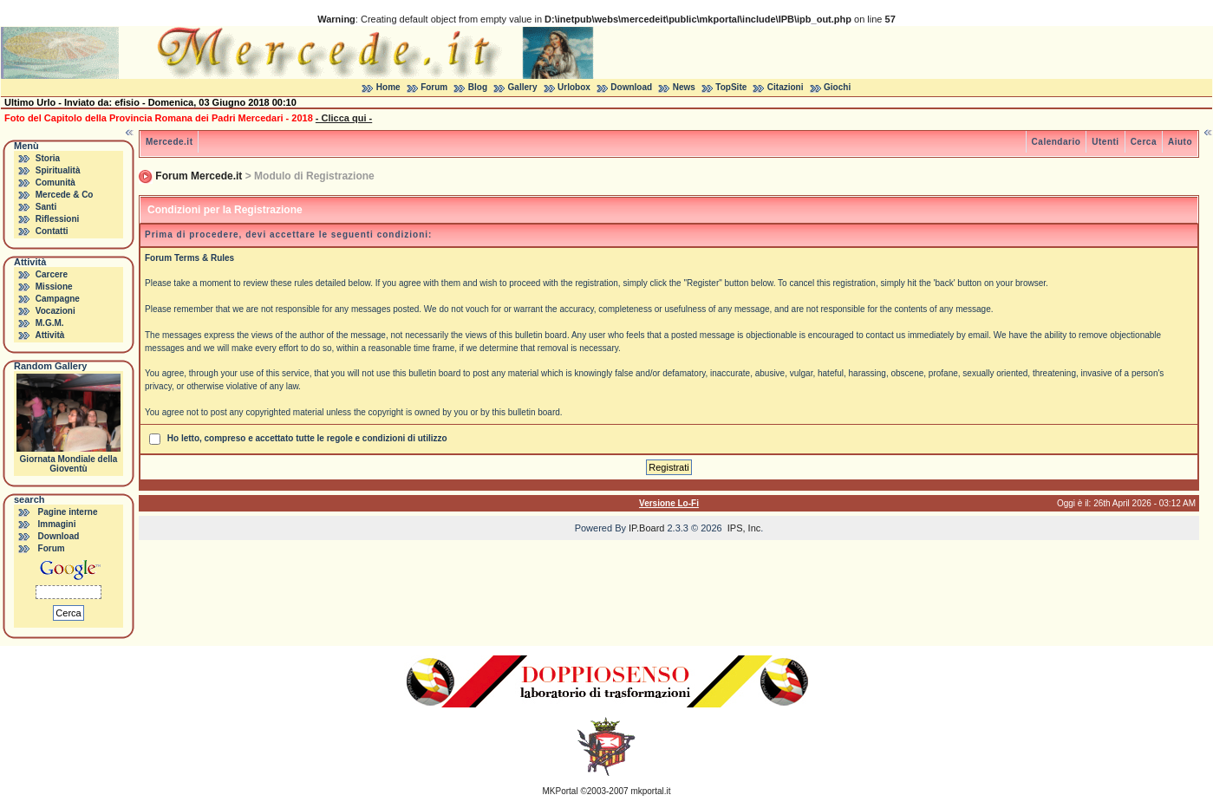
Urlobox (574, 87)
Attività (49, 335)
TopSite (731, 87)
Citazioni (785, 87)
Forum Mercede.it (198, 176)
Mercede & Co (65, 194)
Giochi (837, 87)
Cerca (1144, 142)
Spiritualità (58, 170)
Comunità (55, 182)
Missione (54, 286)
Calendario (1056, 142)
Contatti (52, 231)
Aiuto (1180, 142)
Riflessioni (58, 219)
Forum (434, 87)
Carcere (52, 274)
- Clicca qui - (344, 118)
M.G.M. (50, 323)
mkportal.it (650, 791)
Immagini (57, 524)
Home (388, 87)
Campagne (58, 298)
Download (631, 87)
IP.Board (646, 528)
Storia (48, 158)
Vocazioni (55, 311)
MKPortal (560, 791)
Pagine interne (68, 512)
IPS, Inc (744, 528)
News (684, 87)
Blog (477, 87)
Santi (46, 207)
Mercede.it (169, 142)
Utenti (1105, 142)
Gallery (523, 87)
